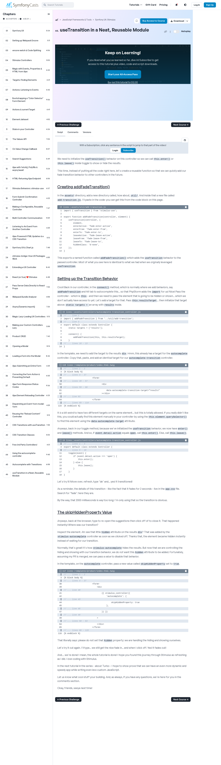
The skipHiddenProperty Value (84, 512)
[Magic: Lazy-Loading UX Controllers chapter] (26, 316)
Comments (73, 132)
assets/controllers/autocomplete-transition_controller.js (107, 312)
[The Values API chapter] (26, 139)
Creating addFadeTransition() (83, 186)
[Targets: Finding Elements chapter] (26, 80)
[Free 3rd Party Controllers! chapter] (26, 444)
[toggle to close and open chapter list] (49, 14)
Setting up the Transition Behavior (87, 278)
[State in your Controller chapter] (26, 129)
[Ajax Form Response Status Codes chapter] (26, 385)
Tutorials (134, 4)
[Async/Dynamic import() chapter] (26, 306)
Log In (197, 5)
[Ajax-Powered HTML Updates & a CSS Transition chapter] (26, 237)
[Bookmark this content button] (136, 20)
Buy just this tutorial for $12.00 (123, 82)
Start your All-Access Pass (123, 74)
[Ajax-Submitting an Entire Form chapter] (26, 365)
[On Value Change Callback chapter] (26, 149)
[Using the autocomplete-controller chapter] (26, 454)
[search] (58, 5)
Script (60, 132)
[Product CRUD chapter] (26, 336)
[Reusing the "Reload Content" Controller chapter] (26, 415)
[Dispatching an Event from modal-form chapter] (26, 405)
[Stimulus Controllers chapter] (26, 60)
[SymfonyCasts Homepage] (23, 5)
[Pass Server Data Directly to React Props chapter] (26, 287)
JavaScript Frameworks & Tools (77, 19)
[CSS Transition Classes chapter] (26, 434)
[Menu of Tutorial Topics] (141, 4)
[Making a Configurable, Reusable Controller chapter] (26, 208)
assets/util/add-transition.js (88, 207)
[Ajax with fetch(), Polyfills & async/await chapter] (26, 168)
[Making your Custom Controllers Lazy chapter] (26, 326)
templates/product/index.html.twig (94, 365)
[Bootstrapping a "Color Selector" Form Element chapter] (26, 99)
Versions (87, 132)
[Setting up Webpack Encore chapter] (26, 40)
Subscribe (128, 150)
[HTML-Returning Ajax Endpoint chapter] (26, 178)
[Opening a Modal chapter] (26, 346)
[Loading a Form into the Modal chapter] (26, 356)
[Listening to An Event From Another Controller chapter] (26, 227)
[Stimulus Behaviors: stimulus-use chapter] (26, 188)
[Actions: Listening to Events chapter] (26, 89)
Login (115, 150)
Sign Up (210, 5)
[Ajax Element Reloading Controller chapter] (26, 395)
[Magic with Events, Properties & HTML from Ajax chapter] (26, 70)
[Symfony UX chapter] (26, 30)
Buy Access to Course (153, 21)
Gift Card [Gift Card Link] (150, 4)
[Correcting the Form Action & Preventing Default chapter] (26, 375)
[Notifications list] (176, 5)
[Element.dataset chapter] (26, 119)
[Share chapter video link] (165, 31)
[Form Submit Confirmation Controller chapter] (26, 198)
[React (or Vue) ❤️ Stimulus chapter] (26, 277)
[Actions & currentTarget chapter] (26, 109)
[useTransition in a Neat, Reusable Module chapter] (26, 474)
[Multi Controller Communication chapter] (26, 218)
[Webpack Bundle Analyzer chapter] (26, 296)
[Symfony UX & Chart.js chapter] (26, 247)
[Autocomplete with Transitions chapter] (26, 464)
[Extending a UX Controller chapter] (26, 267)
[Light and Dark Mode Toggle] (185, 5)
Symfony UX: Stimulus (105, 19)
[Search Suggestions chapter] (26, 158)
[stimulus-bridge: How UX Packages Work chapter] (26, 257)
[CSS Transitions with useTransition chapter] (26, 425)
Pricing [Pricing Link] (163, 4)
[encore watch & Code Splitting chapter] (26, 50)
